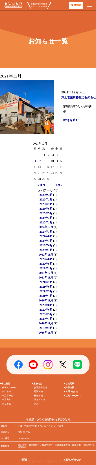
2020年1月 (46, 318)
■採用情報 (69, 387)
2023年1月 (46, 249)
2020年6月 (46, 309)
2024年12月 (46, 226)
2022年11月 (46, 254)
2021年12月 (46, 272)
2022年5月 (46, 263)
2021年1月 (46, 295)
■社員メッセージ (72, 395)
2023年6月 (46, 245)
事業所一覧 (7, 395)
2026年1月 (46, 199)
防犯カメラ (39, 399)
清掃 (36, 403)
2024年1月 (46, 240)
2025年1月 (46, 222)
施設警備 (38, 391)
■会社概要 (5, 383)
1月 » (59, 185)
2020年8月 (46, 304)
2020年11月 (46, 300)
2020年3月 (46, 314)
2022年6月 (46, 259)
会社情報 (6, 391)
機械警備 (38, 395)
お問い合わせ (72, 459)
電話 (24, 459)
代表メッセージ (9, 387)
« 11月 (41, 185)
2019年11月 (46, 323)
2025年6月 (46, 208)
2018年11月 (46, 332)
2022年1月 (46, 268)
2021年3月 (46, 291)
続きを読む (71, 120)
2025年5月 (46, 213)
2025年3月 (46, 217)
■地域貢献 (69, 383)
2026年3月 (46, 194)
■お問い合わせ (71, 391)
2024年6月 (46, 236)
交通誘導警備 (40, 387)
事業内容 (6, 399)
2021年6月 (46, 286)
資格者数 (6, 403)
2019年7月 (46, 327)
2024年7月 (46, 231)
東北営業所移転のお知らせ (78, 97)
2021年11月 (46, 277)
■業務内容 (37, 383)
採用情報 (76, 5)
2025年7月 (46, 204)
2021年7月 (46, 282)
